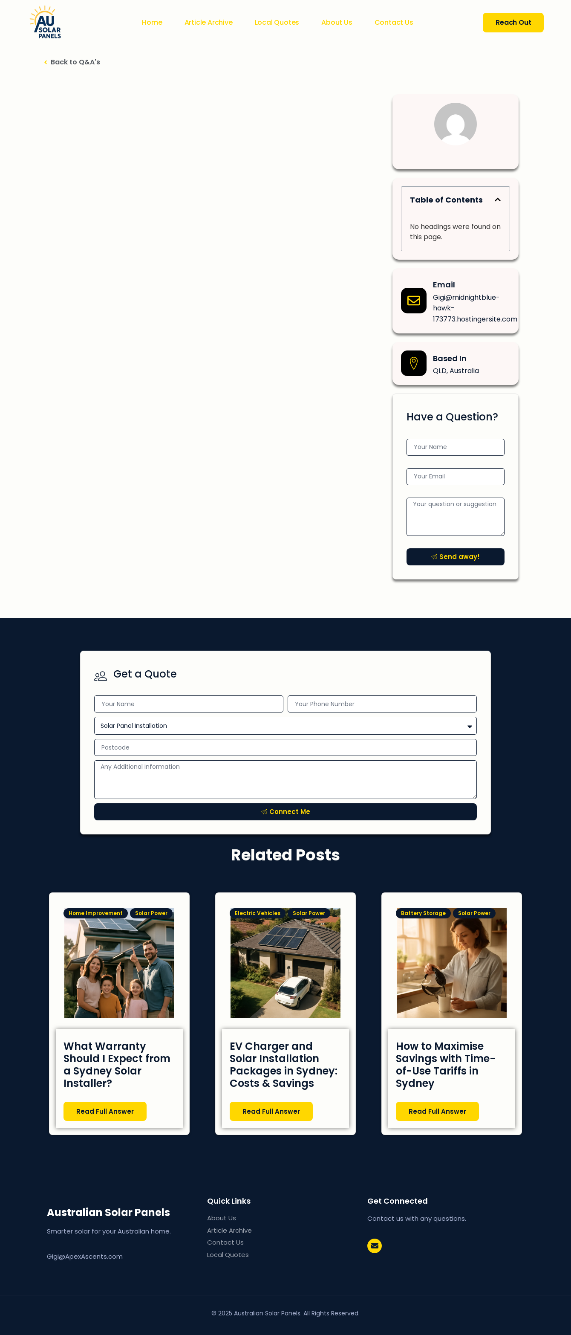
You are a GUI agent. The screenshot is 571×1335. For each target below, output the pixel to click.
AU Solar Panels (123, 1213)
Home (152, 22)
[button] (497, 199)
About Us (336, 22)
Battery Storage (423, 913)
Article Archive (209, 22)
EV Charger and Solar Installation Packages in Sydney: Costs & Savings (283, 1064)
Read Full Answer (105, 1110)
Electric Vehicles (257, 913)
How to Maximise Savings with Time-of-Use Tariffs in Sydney (446, 1064)
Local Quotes (277, 22)
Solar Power (151, 913)
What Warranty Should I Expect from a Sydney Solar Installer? (116, 1064)
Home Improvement (96, 913)
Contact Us (394, 22)
